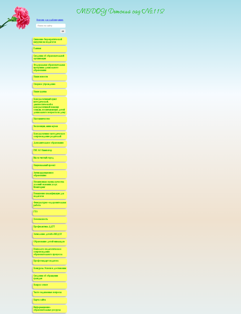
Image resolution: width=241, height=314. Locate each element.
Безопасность (41, 219)
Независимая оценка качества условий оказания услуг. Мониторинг (49, 184)
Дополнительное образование (49, 143)
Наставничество (42, 119)
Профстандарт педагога (46, 261)
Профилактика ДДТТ (44, 227)
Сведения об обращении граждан (46, 277)
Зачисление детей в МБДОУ (48, 234)
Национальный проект (44, 165)
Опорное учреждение (44, 84)
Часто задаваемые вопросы (47, 292)
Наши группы (40, 92)
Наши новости (41, 77)
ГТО (36, 212)
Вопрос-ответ (41, 285)
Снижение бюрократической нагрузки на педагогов (48, 40)
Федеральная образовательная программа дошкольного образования (49, 67)
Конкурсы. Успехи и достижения (50, 268)
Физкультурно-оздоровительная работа (50, 204)
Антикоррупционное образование (44, 174)
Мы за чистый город (44, 158)
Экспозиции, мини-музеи (46, 126)
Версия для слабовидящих (50, 20)
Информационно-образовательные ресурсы (47, 308)
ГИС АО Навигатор (43, 150)
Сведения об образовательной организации (49, 57)
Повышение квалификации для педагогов (49, 195)
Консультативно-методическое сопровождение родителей (49, 135)
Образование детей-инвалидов (49, 242)
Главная (37, 48)
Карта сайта (40, 300)
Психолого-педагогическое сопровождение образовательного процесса (48, 252)
